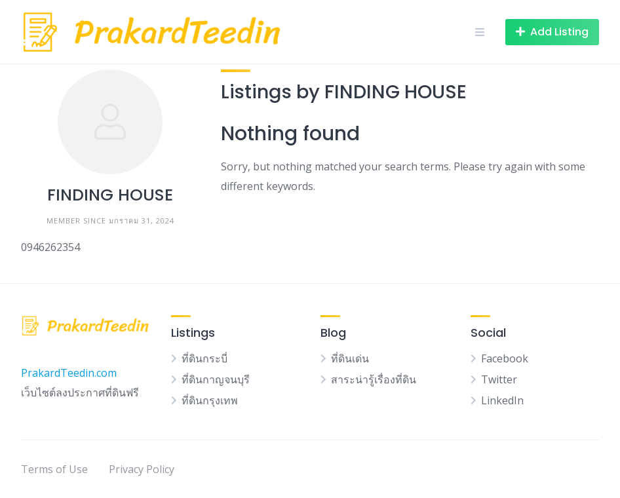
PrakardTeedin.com (69, 373)
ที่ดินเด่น (350, 358)
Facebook (504, 358)
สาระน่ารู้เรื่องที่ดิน (373, 379)
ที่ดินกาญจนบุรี (216, 379)
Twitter (499, 379)
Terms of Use (54, 469)
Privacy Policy (141, 469)
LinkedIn (502, 400)
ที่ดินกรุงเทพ (210, 400)
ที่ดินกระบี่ (204, 358)
